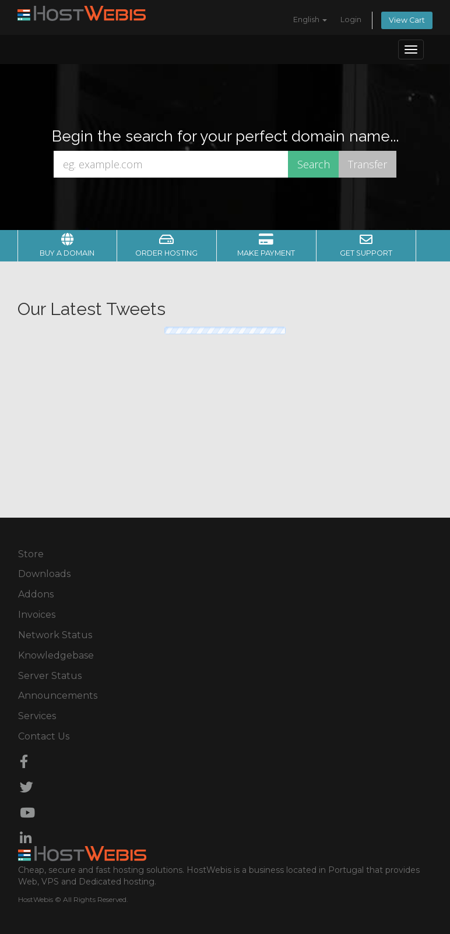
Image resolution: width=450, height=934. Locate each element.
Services (37, 715)
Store (31, 554)
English (310, 19)
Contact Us (43, 736)
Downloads (44, 573)
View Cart (407, 20)
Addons (36, 594)
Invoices (36, 614)
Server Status (50, 675)
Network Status (55, 635)
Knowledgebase (56, 655)
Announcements (57, 695)
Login (350, 19)
